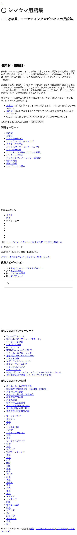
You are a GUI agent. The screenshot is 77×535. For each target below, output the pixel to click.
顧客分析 (10, 516)
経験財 (9, 111)
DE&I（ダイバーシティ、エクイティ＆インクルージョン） (34, 372)
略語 (8, 463)
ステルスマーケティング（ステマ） (23, 147)
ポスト (9, 215)
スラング (10, 449)
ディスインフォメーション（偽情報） (24, 158)
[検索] (38, 283)
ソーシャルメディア (15, 441)
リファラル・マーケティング (20, 141)
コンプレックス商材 (15, 166)
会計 (8, 513)
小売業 (9, 482)
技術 (8, 469)
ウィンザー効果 (13, 150)
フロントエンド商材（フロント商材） (24, 152)
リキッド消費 (12, 358)
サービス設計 (12, 505)
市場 (8, 466)
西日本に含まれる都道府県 (19, 386)
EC (7, 524)
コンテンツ (11, 499)
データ (9, 474)
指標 (8, 455)
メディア (10, 496)
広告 (8, 488)
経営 (8, 424)
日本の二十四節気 (14, 392)
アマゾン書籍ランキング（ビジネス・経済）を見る (25, 257)
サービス (11, 242)
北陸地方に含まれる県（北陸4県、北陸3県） (27, 389)
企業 (8, 471)
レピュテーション (14, 138)
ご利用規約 (61, 528)
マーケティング (23, 242)
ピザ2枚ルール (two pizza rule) (20, 356)
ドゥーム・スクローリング (19, 353)
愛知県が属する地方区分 (18, 408)
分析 (8, 444)
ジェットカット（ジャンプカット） (27, 268)
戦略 (8, 502)
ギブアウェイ (17, 271)
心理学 (9, 430)
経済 (8, 421)
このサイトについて (45, 528)
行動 (8, 457)
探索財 (9, 105)
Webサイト (11, 518)
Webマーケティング (15, 452)
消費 (55, 242)
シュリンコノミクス (15, 367)
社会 (8, 460)
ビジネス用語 (12, 427)
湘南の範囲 (11, 400)
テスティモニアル (14, 144)
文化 (8, 446)
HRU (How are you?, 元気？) (19, 350)
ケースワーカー (13, 347)
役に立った (37, 122)
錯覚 (8, 507)
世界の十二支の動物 (15, 403)
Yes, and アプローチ (15, 336)
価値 (8, 491)
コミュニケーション (15, 433)
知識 (32, 528)
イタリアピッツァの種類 (18, 405)
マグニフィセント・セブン (19, 361)
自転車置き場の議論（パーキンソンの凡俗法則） (29, 375)
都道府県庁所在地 (14, 397)
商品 (50, 242)
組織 (8, 493)
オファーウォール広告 (16, 364)
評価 (59, 242)
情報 (8, 521)
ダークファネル (13, 369)
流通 (8, 485)
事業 (8, 480)
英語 (8, 435)
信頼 (38, 242)
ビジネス (10, 419)
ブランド (10, 510)
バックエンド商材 (14, 155)
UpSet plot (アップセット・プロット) (23, 339)
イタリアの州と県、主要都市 (20, 394)
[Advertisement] (38, 42)
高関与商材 (11, 163)
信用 (34, 242)
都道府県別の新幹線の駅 (18, 411)
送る (8, 218)
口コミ (44, 242)
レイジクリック (13, 344)
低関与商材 (11, 161)
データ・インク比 (14, 342)
